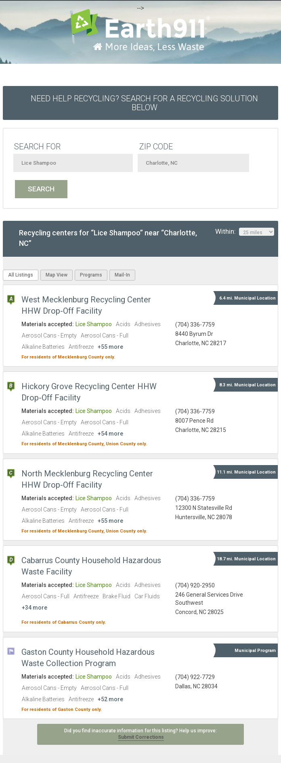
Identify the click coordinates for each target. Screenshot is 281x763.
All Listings (20, 275)
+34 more (34, 607)
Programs (91, 275)
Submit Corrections (141, 737)
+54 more (110, 433)
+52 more (110, 699)
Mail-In (122, 275)
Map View (56, 275)
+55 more (110, 347)
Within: (244, 231)
